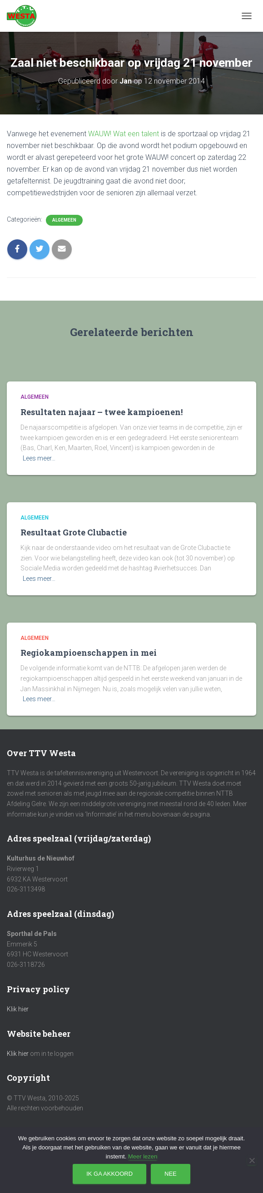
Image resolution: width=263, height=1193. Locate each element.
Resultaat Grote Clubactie (73, 532)
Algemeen (64, 220)
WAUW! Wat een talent (123, 133)
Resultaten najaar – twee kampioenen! (101, 411)
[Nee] (251, 1160)
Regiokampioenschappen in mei (88, 652)
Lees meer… (39, 458)
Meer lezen (142, 1156)
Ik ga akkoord (109, 1173)
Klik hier (18, 1009)
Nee (170, 1173)
